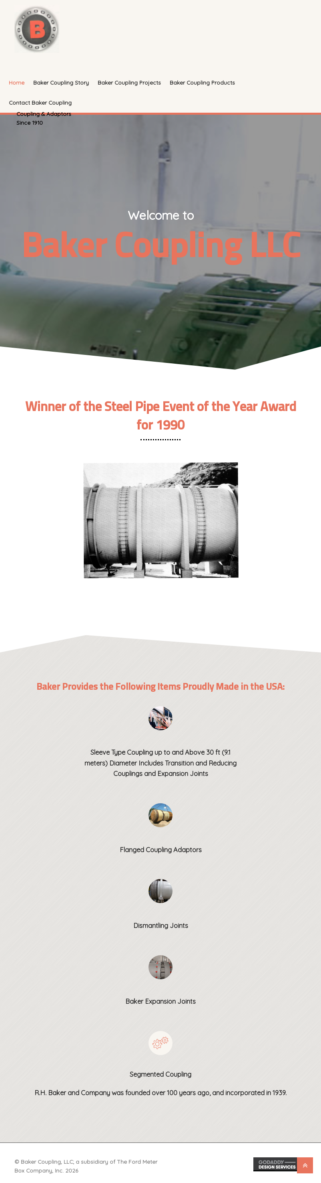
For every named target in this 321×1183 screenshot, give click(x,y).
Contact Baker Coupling (40, 102)
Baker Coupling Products (202, 82)
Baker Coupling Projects (129, 82)
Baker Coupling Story (61, 82)
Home (16, 82)
